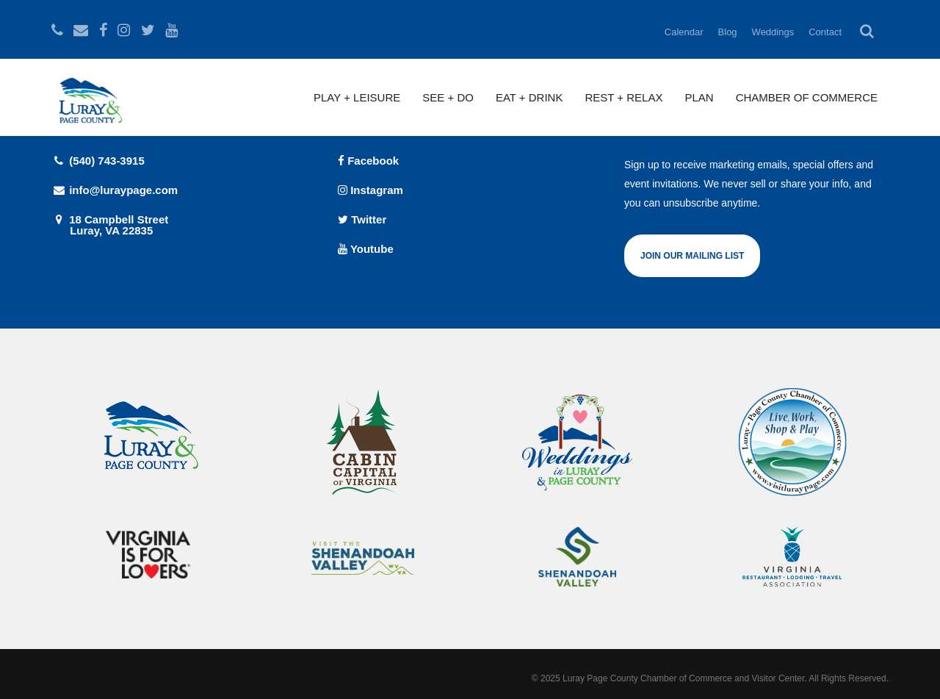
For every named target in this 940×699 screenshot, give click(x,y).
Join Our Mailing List (692, 256)
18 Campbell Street (183, 224)
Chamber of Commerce (807, 97)
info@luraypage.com (114, 190)
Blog (727, 31)
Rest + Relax (623, 97)
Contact (825, 31)
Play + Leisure (357, 97)
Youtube (366, 249)
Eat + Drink (529, 97)
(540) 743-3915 (98, 160)
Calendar (684, 31)
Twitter (362, 219)
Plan (698, 97)
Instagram (370, 190)
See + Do (448, 97)
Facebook (368, 160)
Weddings (773, 31)
